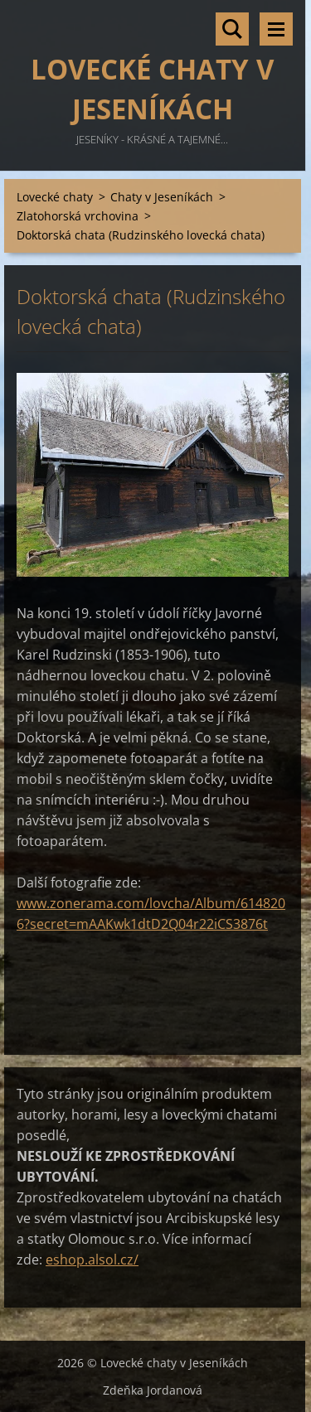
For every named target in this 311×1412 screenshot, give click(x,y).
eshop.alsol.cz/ (92, 1259)
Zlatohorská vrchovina (77, 216)
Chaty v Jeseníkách (161, 197)
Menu (276, 29)
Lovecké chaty (55, 197)
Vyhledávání (232, 29)
